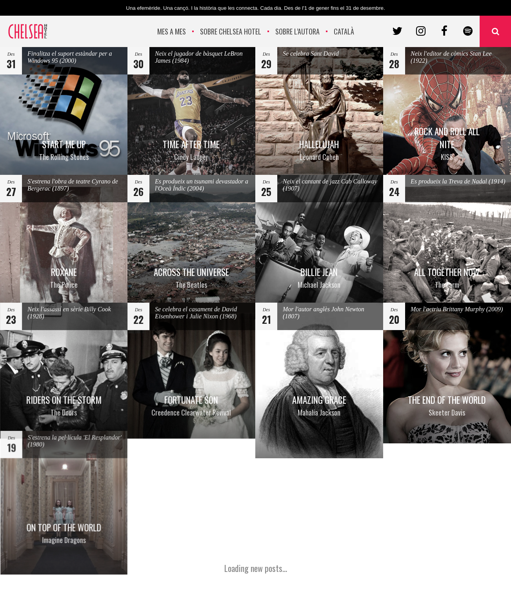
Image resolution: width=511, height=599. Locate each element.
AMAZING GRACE (319, 404)
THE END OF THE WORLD (447, 405)
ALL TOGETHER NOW (447, 277)
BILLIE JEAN (319, 278)
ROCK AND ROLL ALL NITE (447, 142)
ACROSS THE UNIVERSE (191, 278)
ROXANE (64, 278)
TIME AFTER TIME (191, 150)
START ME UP (64, 150)
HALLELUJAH (319, 150)
